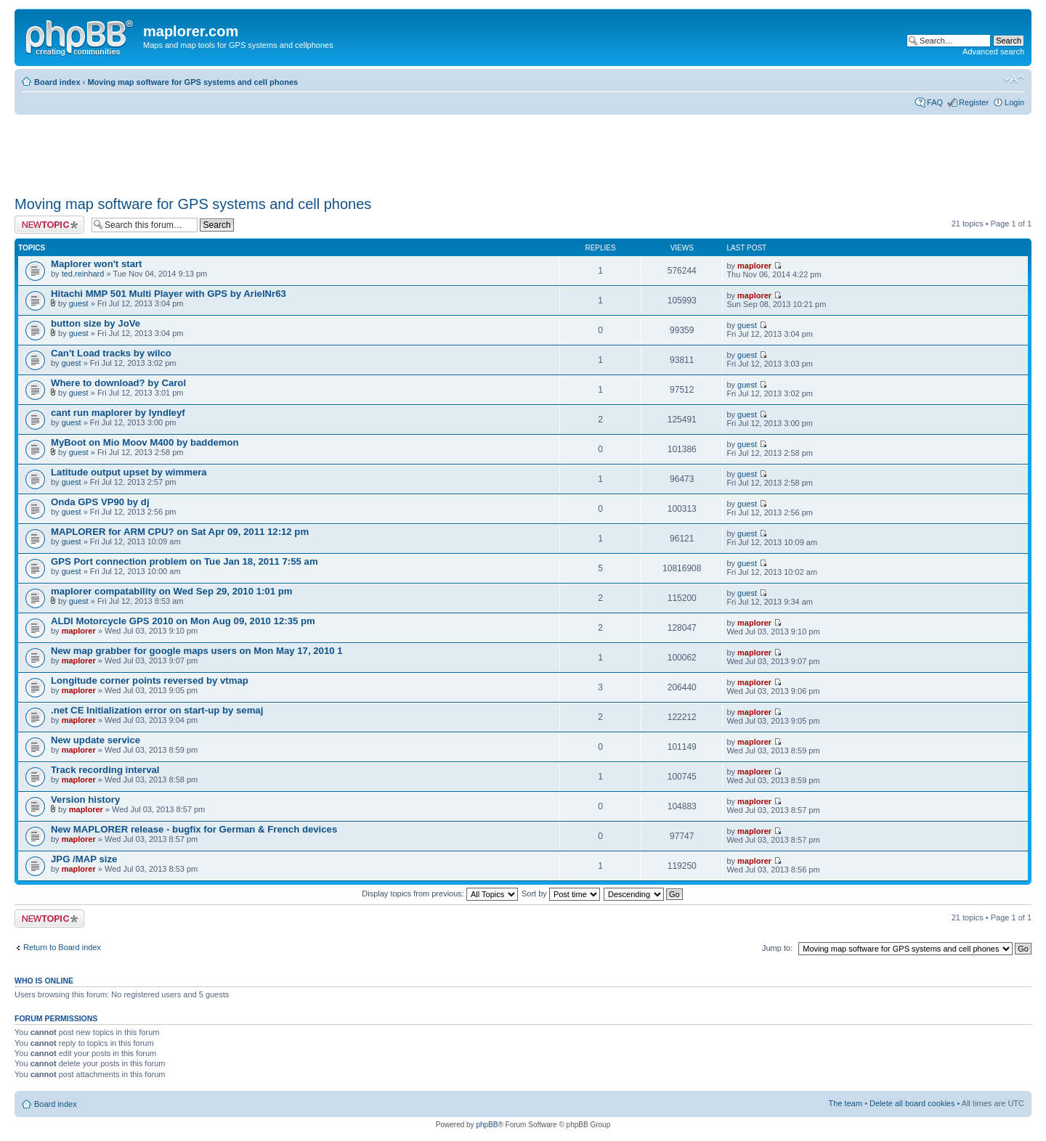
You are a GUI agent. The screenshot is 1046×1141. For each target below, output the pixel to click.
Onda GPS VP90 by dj (100, 501)
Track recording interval (105, 769)
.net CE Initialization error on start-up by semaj (157, 710)
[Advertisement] (279, 150)
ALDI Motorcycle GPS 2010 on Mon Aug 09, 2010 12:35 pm (183, 621)
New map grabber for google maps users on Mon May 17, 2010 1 (197, 650)
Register (974, 102)
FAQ (935, 102)
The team (845, 1103)
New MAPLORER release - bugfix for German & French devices (194, 829)
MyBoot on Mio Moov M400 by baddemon (145, 442)
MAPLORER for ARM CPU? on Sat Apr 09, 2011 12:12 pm (180, 531)
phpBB (487, 1125)
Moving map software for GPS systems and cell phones (192, 82)
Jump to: (777, 948)
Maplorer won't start (96, 263)
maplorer (754, 265)
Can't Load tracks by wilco (111, 353)
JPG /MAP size (84, 859)
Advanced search (993, 51)
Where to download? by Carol (118, 382)
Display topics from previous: (440, 893)
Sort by (561, 893)
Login (1014, 102)
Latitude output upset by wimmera (129, 472)
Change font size (1013, 79)
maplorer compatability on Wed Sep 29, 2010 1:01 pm (172, 591)
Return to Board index (62, 947)
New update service (95, 740)
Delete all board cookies (911, 1103)
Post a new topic (49, 225)
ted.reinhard (83, 273)
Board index (57, 82)
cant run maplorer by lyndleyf (118, 412)
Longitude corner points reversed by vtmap (149, 680)
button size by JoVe (95, 323)
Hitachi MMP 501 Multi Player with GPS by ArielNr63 (168, 293)
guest (79, 303)
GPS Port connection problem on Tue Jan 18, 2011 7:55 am (184, 561)
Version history (85, 799)
